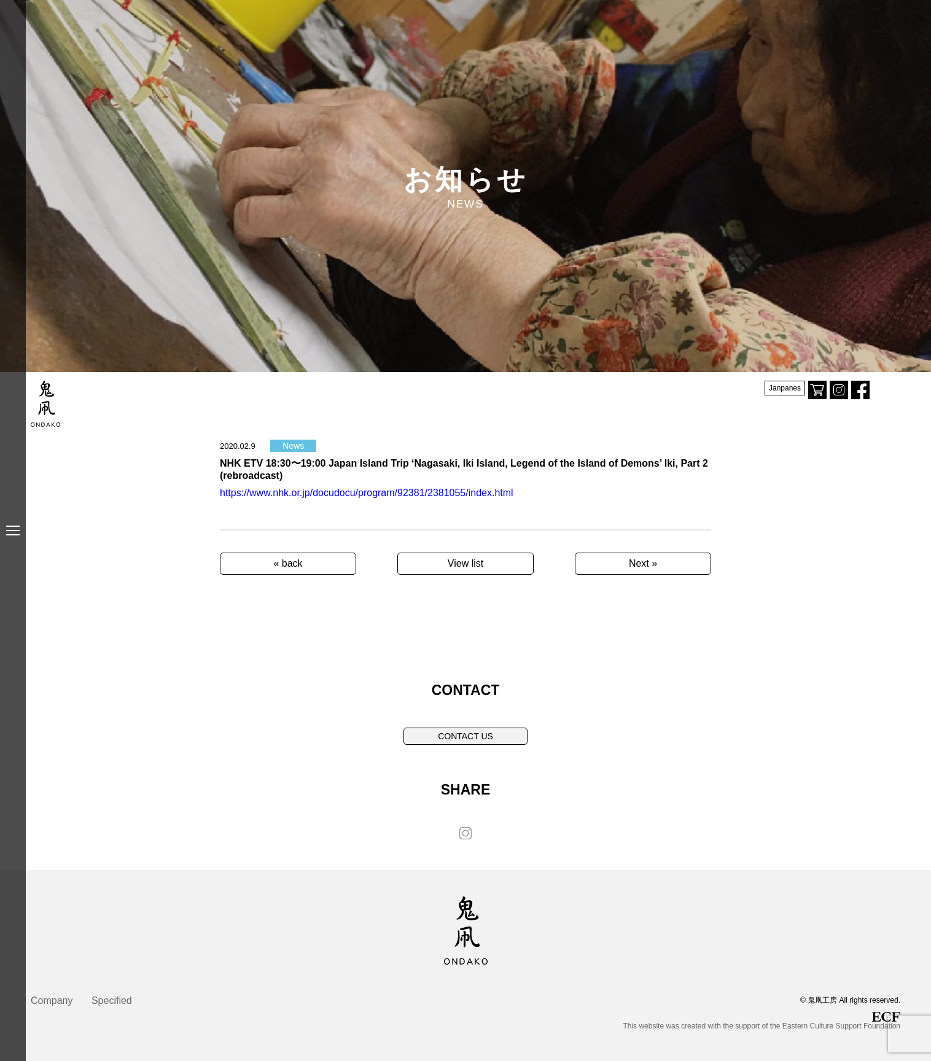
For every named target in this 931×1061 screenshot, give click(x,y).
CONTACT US (465, 736)
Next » (643, 563)
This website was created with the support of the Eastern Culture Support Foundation (761, 1021)
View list (465, 563)
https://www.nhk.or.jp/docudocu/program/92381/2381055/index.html (366, 493)
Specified (112, 1000)
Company (51, 1000)
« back (287, 563)
